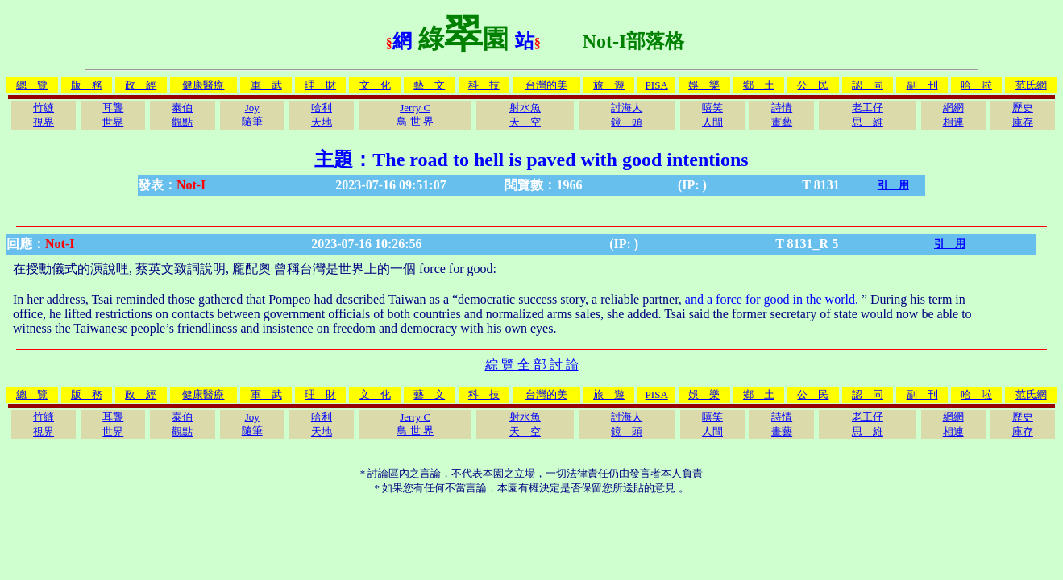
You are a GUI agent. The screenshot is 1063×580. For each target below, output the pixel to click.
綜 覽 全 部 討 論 (532, 364)
